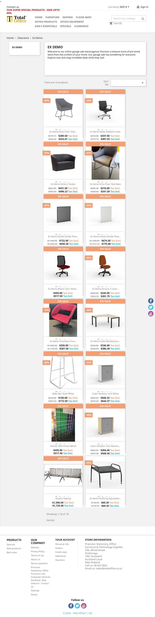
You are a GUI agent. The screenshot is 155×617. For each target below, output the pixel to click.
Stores (34, 594)
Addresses (60, 556)
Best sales (12, 552)
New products (14, 548)
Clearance (81, 26)
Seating (67, 17)
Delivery (35, 547)
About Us (35, 559)
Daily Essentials (46, 26)
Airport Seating (63, 498)
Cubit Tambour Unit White (105, 393)
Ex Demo (17, 47)
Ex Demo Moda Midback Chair (105, 131)
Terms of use (37, 555)
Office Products (46, 21)
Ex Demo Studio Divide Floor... (63, 236)
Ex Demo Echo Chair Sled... (63, 131)
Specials (65, 26)
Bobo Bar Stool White (63, 393)
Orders (58, 548)
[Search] (129, 18)
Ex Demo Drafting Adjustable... (105, 498)
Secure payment (39, 563)
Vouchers (60, 559)
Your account (65, 539)
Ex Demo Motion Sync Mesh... (63, 288)
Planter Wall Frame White (63, 446)
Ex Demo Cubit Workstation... (105, 341)
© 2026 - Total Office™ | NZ (77, 613)
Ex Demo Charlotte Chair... (63, 341)
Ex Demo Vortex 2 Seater (63, 184)
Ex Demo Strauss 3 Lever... (105, 288)
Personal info (62, 544)
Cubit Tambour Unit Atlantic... (105, 446)
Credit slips (61, 552)
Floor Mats (83, 17)
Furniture (52, 17)
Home (38, 17)
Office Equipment (72, 21)
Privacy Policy (38, 551)
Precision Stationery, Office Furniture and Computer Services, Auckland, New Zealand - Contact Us (41, 577)
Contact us (13, 7)
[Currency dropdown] (125, 7)
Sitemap (35, 590)
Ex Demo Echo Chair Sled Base (105, 184)
